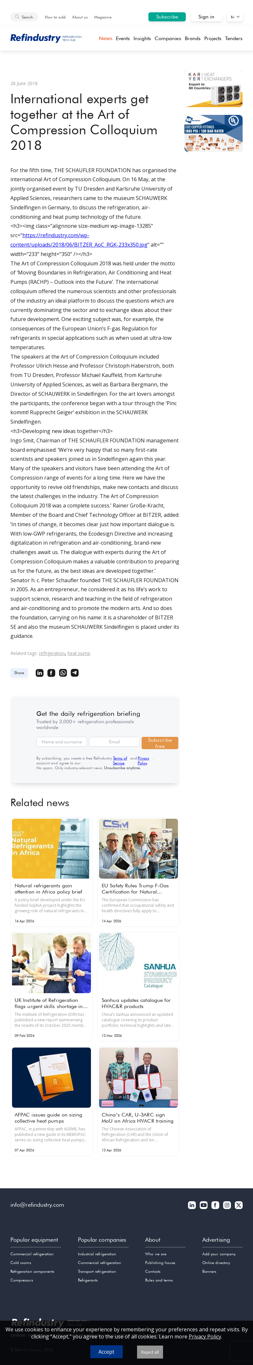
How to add (55, 17)
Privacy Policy (143, 760)
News (105, 38)
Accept (106, 1351)
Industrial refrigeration (97, 1253)
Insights (142, 38)
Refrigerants (88, 1280)
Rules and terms (159, 1280)
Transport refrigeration (97, 1271)
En (232, 17)
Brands (193, 38)
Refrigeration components (32, 1271)
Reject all (150, 1352)
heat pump (79, 653)
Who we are (155, 1253)
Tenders (234, 38)
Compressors (21, 1280)
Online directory (216, 1262)
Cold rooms (20, 1262)
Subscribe (167, 17)
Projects (213, 38)
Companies (168, 38)
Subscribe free (160, 743)
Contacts (152, 1271)
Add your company (218, 1253)
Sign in (206, 17)
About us (80, 17)
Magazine (102, 17)
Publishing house (160, 1262)
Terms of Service (120, 760)
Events (123, 38)
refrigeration (52, 653)
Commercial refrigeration (32, 1253)
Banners (209, 1271)
